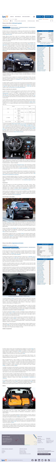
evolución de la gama (27, 179)
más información (5, 95)
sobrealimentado (5, 93)
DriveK (3, 452)
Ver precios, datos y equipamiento (45, 43)
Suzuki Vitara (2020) (40, 68)
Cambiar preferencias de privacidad (25, 453)
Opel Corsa (17, 257)
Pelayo (4, 231)
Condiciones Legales (22, 451)
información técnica (20, 164)
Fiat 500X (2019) (39, 50)
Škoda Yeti (5, 86)
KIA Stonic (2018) (40, 57)
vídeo (24, 353)
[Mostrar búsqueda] (40, 16)
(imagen (4, 365)
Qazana (22, 233)
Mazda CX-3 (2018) (40, 58)
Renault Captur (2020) (40, 275)
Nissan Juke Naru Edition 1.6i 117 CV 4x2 (19, 123)
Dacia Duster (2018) (40, 49)
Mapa (11, 439)
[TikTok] (49, 460)
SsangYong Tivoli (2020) (41, 65)
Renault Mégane (23, 124)
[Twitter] (36, 460)
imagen (12, 298)
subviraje (29, 48)
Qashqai (12, 253)
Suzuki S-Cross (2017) (40, 66)
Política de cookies (22, 450)
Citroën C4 (7, 126)
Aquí (34, 95)
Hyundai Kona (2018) (40, 55)
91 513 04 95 (39, 441)
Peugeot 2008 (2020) (40, 60)
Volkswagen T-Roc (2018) (41, 70)
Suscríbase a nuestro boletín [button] (44, 454)
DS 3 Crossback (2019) (40, 48)
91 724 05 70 (48, 439)
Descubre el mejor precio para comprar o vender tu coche (18, 296)
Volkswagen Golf (19, 79)
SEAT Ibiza (29, 86)
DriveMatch (3, 451)
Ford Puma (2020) (40, 266)
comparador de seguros (11, 221)
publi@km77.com (40, 442)
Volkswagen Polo (31, 256)
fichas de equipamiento (17, 194)
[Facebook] (32, 460)
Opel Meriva (11, 235)
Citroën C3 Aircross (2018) (41, 47)
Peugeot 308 (30, 124)
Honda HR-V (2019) (40, 54)
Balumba (14, 228)
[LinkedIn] (39, 460)
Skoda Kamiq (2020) (40, 64)
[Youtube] (42, 460)
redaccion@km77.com (41, 439)
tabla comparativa (17, 254)
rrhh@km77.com (48, 442)
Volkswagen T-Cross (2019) (41, 69)
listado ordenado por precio (29, 126)
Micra (28, 78)
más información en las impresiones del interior (17, 87)
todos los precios (9, 34)
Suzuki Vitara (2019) (40, 67)
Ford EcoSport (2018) (40, 265)
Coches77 (3, 450)
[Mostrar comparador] (48, 16)
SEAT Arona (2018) (40, 276)
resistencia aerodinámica (23, 168)
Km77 (5, 17)
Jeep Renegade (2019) (40, 56)
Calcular (52, 33)
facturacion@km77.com (50, 440)
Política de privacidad (22, 452)
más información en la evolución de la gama (21, 189)
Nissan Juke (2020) (40, 59)
